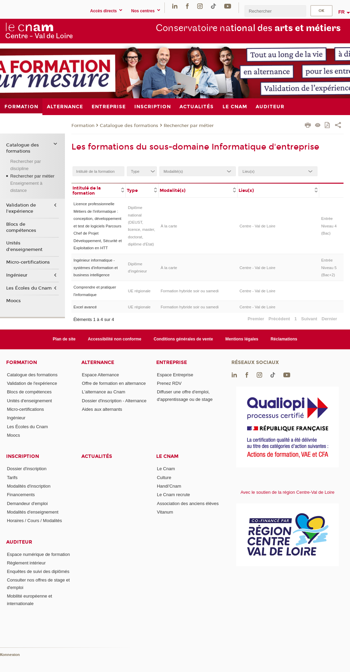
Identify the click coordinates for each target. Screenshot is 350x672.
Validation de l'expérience (21, 208)
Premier (255, 318)
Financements (21, 494)
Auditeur (19, 542)
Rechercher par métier (189, 125)
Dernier (329, 318)
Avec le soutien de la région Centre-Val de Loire (288, 492)
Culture (164, 477)
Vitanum (165, 512)
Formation (82, 125)
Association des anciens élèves (188, 503)
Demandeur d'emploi (27, 503)
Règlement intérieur (26, 562)
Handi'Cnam (169, 486)
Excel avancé (85, 307)
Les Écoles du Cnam (29, 288)
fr (341, 12)
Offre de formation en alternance (114, 383)
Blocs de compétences (21, 227)
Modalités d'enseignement (32, 512)
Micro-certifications (28, 262)
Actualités (96, 456)
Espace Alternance (100, 374)
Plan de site (64, 339)
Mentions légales (241, 339)
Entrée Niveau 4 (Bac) (329, 225)
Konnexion (10, 655)
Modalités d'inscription (29, 486)
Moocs (13, 301)
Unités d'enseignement (24, 246)
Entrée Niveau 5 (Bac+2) (329, 267)
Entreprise (171, 362)
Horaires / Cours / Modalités (34, 520)
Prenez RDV (169, 383)
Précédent (279, 318)
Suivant (309, 318)
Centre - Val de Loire (257, 226)
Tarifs (12, 477)
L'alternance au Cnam (103, 391)
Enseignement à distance (26, 187)
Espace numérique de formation (38, 554)
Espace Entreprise (175, 374)
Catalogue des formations (129, 125)
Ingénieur (16, 275)
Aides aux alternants (102, 409)
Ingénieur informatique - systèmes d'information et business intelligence (95, 267)
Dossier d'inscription (26, 468)
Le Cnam (167, 456)
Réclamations (284, 339)
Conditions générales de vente (183, 339)
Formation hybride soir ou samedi (190, 291)
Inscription (22, 456)
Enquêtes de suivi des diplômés (38, 571)
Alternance (97, 362)
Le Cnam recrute (173, 494)
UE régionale (139, 291)
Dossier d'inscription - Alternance (114, 400)
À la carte (169, 226)
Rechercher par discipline (25, 165)
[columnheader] (98, 190)
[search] (275, 10)
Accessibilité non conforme (115, 339)
